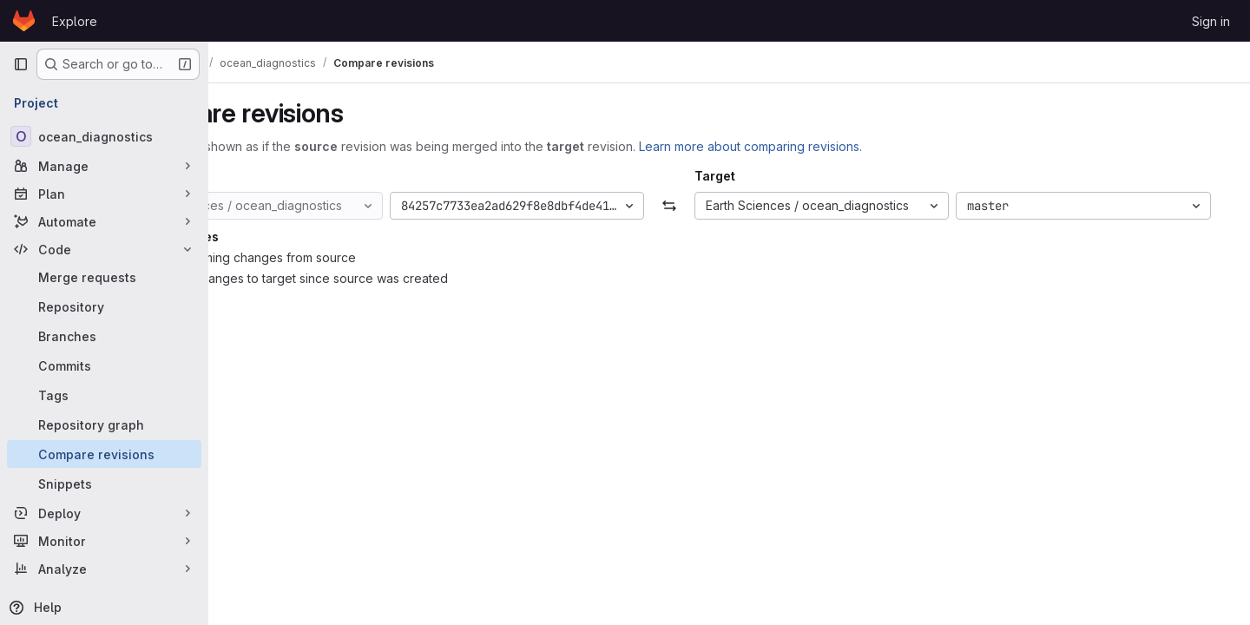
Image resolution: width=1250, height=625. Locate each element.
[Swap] (729, 206)
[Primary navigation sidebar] (21, 64)
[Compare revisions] (104, 454)
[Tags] (104, 395)
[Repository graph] (104, 424)
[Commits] (104, 365)
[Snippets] (104, 483)
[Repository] (104, 306)
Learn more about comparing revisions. (852, 146)
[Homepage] (24, 21)
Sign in (1211, 21)
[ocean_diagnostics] (104, 136)
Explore (74, 21)
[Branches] (104, 336)
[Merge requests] (104, 277)
